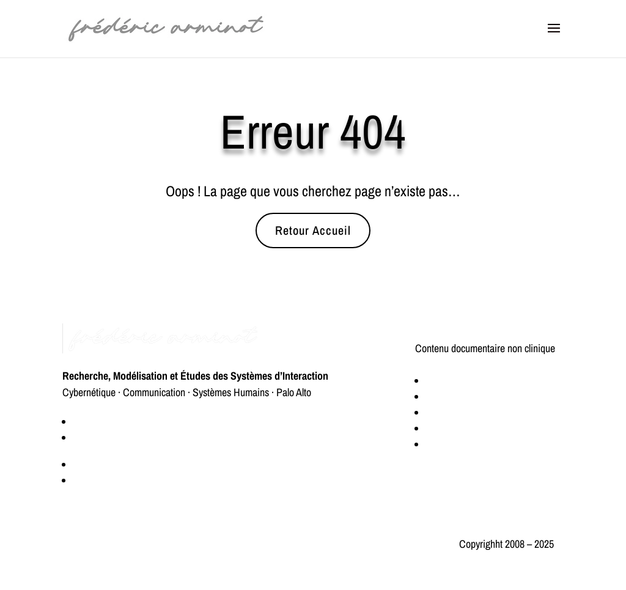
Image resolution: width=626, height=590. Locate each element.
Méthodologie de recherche (479, 412)
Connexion (94, 480)
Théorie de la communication (483, 444)
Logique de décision (466, 396)
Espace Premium (107, 464)
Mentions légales (360, 543)
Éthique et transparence (109, 543)
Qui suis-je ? (98, 421)
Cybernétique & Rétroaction (481, 380)
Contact (88, 437)
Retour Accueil (313, 230)
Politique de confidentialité (246, 543)
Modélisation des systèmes (479, 428)
